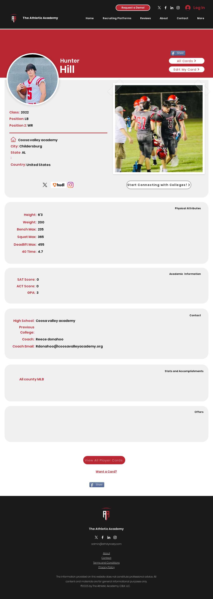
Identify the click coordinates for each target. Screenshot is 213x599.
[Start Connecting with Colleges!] (158, 185)
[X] (159, 8)
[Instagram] (178, 8)
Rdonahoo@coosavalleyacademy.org (69, 346)
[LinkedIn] (172, 8)
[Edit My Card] (187, 69)
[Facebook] (165, 8)
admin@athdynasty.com (106, 544)
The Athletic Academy (40, 18)
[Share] (96, 484)
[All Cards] (187, 61)
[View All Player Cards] (104, 460)
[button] (133, 8)
